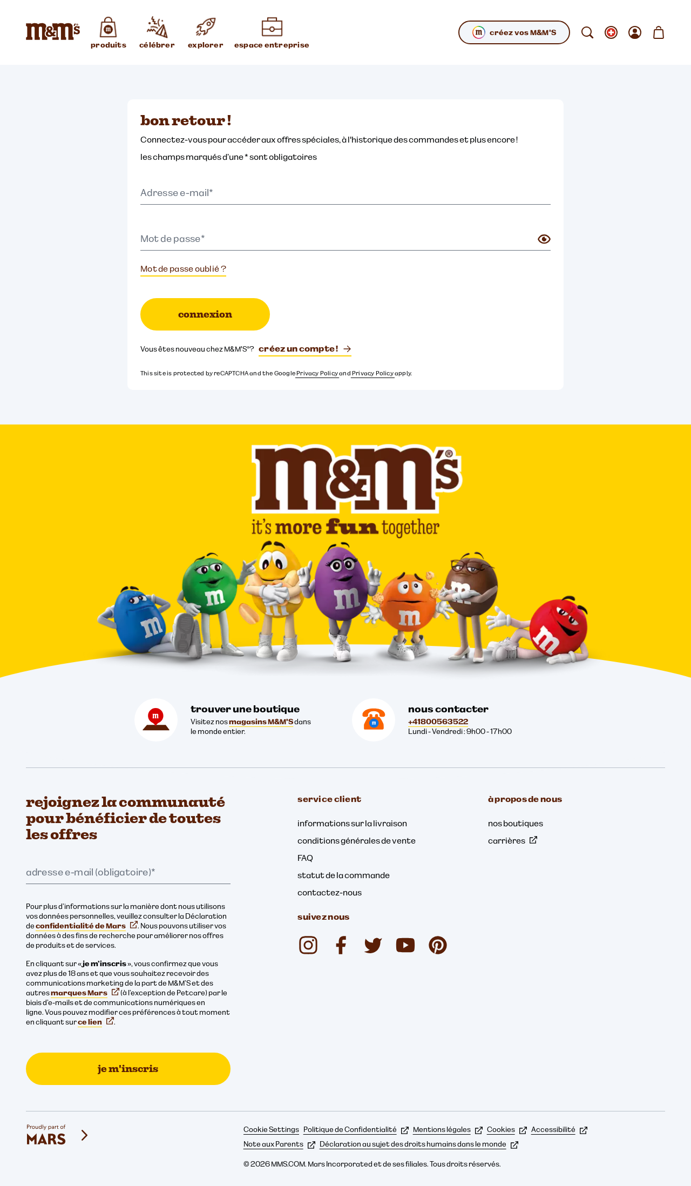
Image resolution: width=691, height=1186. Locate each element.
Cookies (507, 1129)
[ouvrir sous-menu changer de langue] (611, 32)
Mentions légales (448, 1129)
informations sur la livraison (352, 823)
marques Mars (85, 992)
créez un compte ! (305, 348)
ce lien (96, 1021)
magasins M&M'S (261, 721)
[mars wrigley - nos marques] (58, 1135)
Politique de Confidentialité (356, 1129)
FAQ (305, 857)
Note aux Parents (279, 1144)
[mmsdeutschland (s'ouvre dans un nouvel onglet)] (341, 945)
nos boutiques (515, 823)
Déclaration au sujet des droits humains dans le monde (419, 1144)
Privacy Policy (317, 372)
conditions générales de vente (356, 840)
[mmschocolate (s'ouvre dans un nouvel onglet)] (308, 945)
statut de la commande (343, 875)
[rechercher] (587, 32)
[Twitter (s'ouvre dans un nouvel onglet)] (373, 945)
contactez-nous (329, 892)
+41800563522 (438, 721)
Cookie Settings (271, 1129)
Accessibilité (559, 1129)
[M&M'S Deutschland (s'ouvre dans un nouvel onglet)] (405, 945)
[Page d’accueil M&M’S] (53, 32)
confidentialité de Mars (87, 925)
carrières (512, 840)
